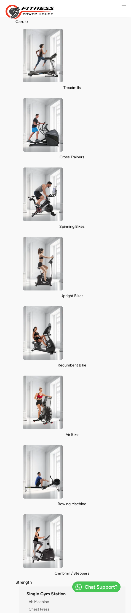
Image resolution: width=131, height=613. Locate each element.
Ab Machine (39, 601)
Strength (23, 582)
